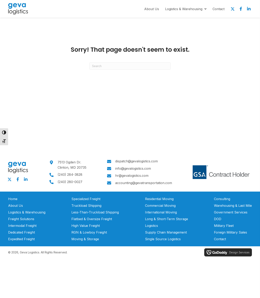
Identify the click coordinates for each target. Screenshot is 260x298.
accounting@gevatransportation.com (142, 183)
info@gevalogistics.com (132, 168)
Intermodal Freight (22, 226)
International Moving (161, 212)
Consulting (222, 199)
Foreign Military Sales (230, 232)
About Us (15, 206)
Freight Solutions (21, 219)
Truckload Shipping (86, 206)
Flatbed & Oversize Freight (91, 219)
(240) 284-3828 (69, 175)
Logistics (151, 226)
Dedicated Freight (21, 232)
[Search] (130, 66)
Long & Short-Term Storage (166, 219)
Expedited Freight (21, 239)
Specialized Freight (85, 199)
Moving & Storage (85, 239)
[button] (233, 9)
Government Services (230, 212)
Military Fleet (224, 226)
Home (12, 199)
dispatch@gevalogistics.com (135, 161)
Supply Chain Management (166, 232)
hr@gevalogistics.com (130, 176)
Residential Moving (159, 199)
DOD (217, 219)
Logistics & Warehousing (26, 212)
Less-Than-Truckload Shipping (95, 212)
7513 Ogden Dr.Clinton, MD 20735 (71, 164)
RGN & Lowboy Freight (89, 232)
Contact (220, 239)
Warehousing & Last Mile (233, 206)
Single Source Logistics (163, 239)
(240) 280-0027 (69, 182)
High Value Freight (85, 226)
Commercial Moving (160, 206)
